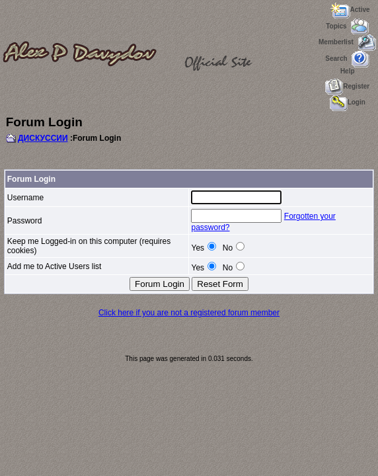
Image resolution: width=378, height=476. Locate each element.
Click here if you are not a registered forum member (189, 312)
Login (347, 102)
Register (347, 86)
